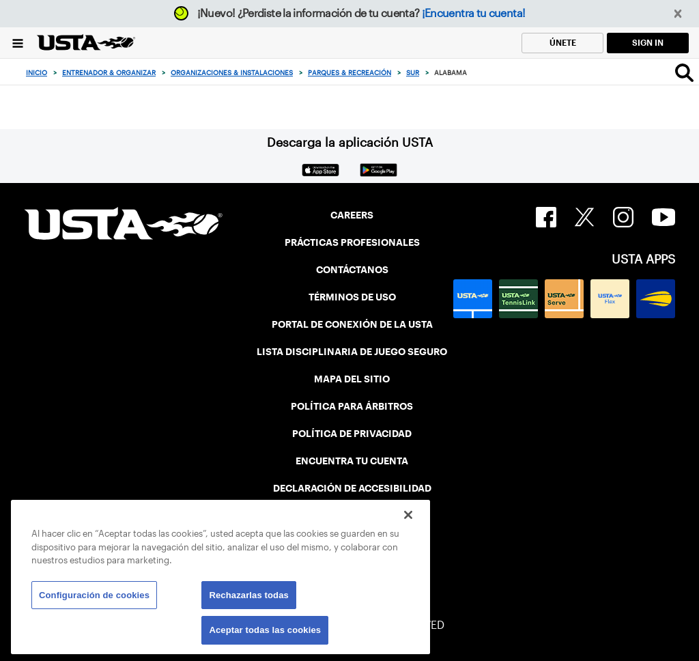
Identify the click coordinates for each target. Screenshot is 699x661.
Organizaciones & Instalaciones (232, 72)
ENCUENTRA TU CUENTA (352, 461)
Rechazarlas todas (248, 595)
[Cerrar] (408, 515)
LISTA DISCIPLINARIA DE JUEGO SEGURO (352, 351)
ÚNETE (563, 43)
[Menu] (17, 42)
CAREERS (351, 215)
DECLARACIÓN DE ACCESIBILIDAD (352, 488)
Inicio (36, 72)
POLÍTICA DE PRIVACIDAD (352, 433)
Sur (412, 72)
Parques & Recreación (349, 72)
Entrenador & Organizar (109, 72)
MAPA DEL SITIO (352, 379)
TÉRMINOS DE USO (352, 297)
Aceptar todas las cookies (265, 630)
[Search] (684, 72)
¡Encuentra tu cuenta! (474, 13)
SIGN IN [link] (648, 43)
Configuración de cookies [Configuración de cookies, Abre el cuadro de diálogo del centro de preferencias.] (94, 595)
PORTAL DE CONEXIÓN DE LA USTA (352, 324)
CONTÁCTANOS (352, 269)
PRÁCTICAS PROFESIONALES (352, 242)
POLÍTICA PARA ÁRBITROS (352, 406)
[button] (678, 14)
